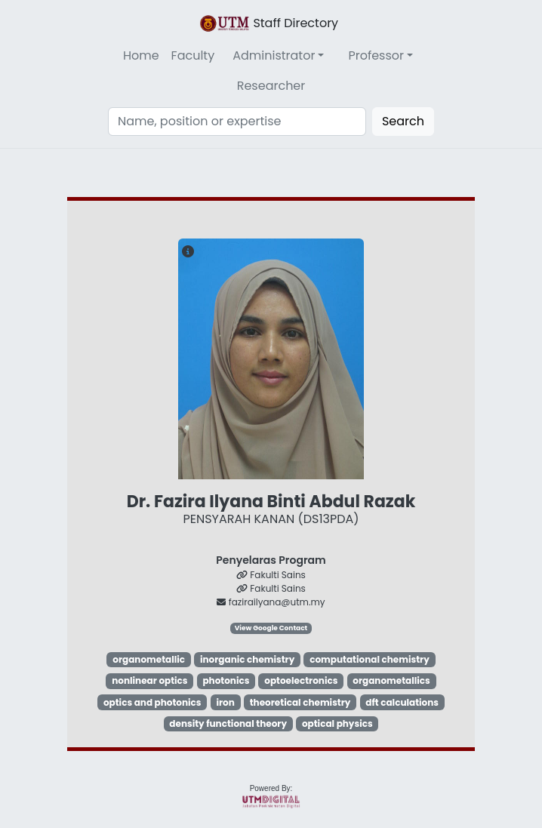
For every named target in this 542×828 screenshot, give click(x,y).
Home (141, 55)
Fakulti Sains (271, 574)
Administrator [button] (274, 55)
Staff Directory (268, 23)
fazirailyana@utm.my (271, 602)
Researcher (271, 85)
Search (403, 121)
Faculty (193, 55)
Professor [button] (376, 55)
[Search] (237, 121)
